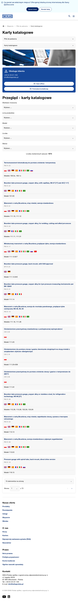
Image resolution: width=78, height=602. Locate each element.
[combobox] (39, 107)
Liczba (4, 133)
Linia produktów (8, 113)
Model (4, 123)
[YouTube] (4, 596)
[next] (72, 488)
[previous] (68, 488)
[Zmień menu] (74, 16)
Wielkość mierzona (9, 103)
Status (4, 144)
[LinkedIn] (9, 596)
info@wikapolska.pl (11, 77)
